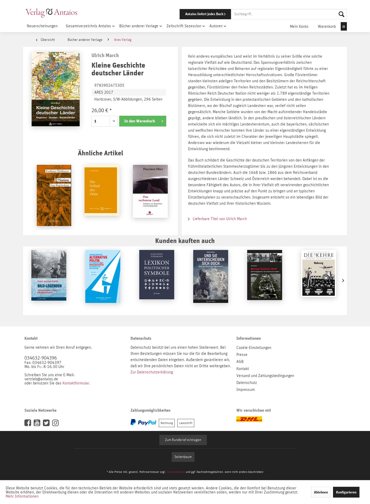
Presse (241, 355)
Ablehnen (321, 492)
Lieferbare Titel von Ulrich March (217, 219)
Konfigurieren (346, 492)
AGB (240, 361)
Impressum (245, 390)
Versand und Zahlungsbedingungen (265, 376)
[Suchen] (341, 14)
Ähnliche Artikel (100, 153)
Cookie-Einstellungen (253, 348)
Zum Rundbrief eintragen (183, 440)
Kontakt (242, 369)
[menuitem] (256, 14)
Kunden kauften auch (185, 241)
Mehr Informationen (22, 496)
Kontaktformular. (76, 383)
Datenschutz (246, 383)
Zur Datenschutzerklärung (152, 372)
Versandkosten (175, 471)
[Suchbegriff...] (289, 14)
